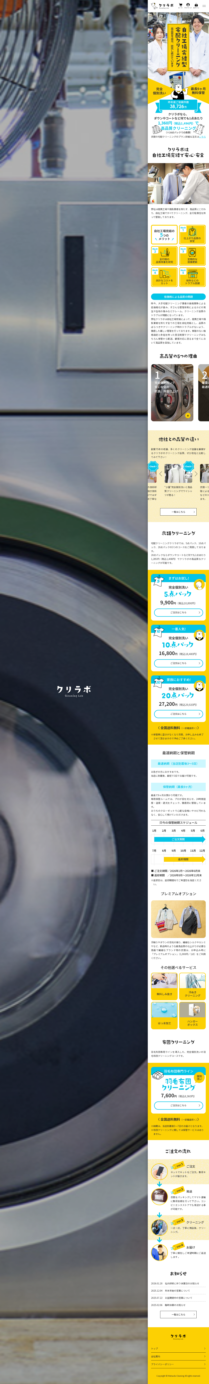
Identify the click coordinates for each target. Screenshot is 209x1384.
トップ (154, 1348)
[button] (196, 473)
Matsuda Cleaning (176, 1375)
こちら (202, 136)
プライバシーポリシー (162, 1364)
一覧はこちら (178, 511)
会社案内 (155, 1356)
